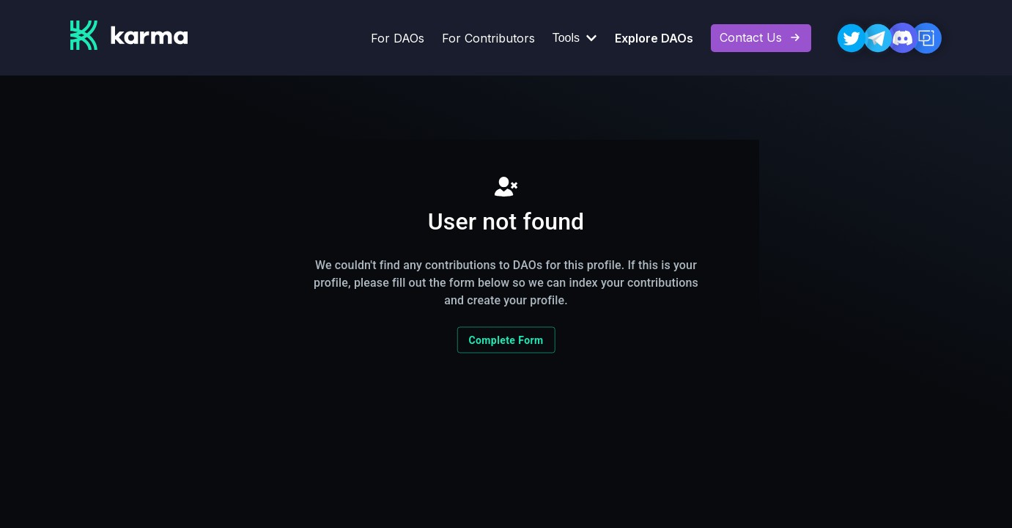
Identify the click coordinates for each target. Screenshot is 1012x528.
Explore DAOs (654, 38)
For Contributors (488, 38)
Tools (575, 38)
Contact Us (761, 37)
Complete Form (505, 340)
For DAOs (397, 38)
